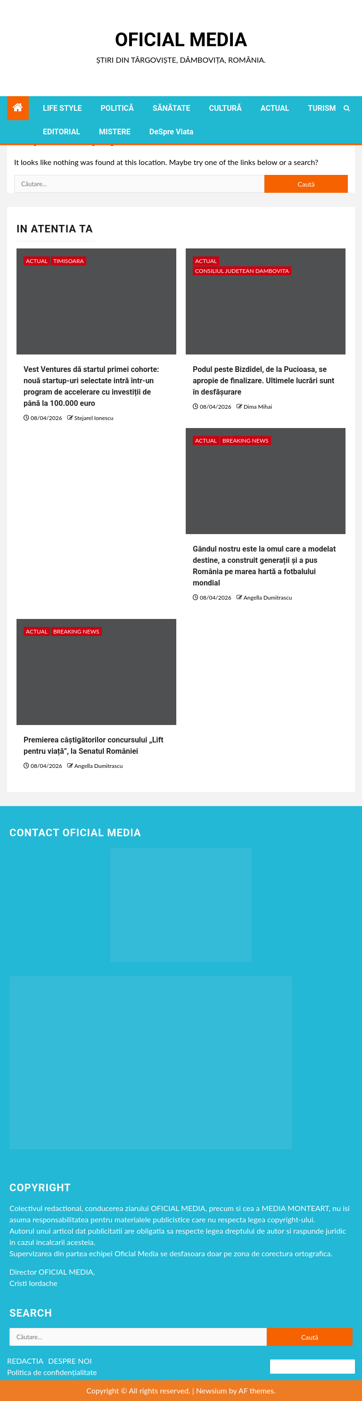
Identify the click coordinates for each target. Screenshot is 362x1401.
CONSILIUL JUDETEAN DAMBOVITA (242, 270)
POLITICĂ (117, 108)
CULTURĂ (225, 108)
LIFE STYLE (62, 108)
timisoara (68, 260)
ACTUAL (275, 108)
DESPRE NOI (70, 1360)
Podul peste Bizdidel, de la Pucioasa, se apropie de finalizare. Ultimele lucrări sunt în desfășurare (263, 380)
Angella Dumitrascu (268, 597)
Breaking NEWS (245, 440)
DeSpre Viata (171, 131)
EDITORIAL (61, 131)
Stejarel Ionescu (94, 417)
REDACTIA (25, 1360)
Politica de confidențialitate (52, 1372)
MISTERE (115, 131)
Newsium (211, 1390)
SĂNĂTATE (171, 108)
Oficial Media (181, 40)
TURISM (322, 108)
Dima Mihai (258, 406)
